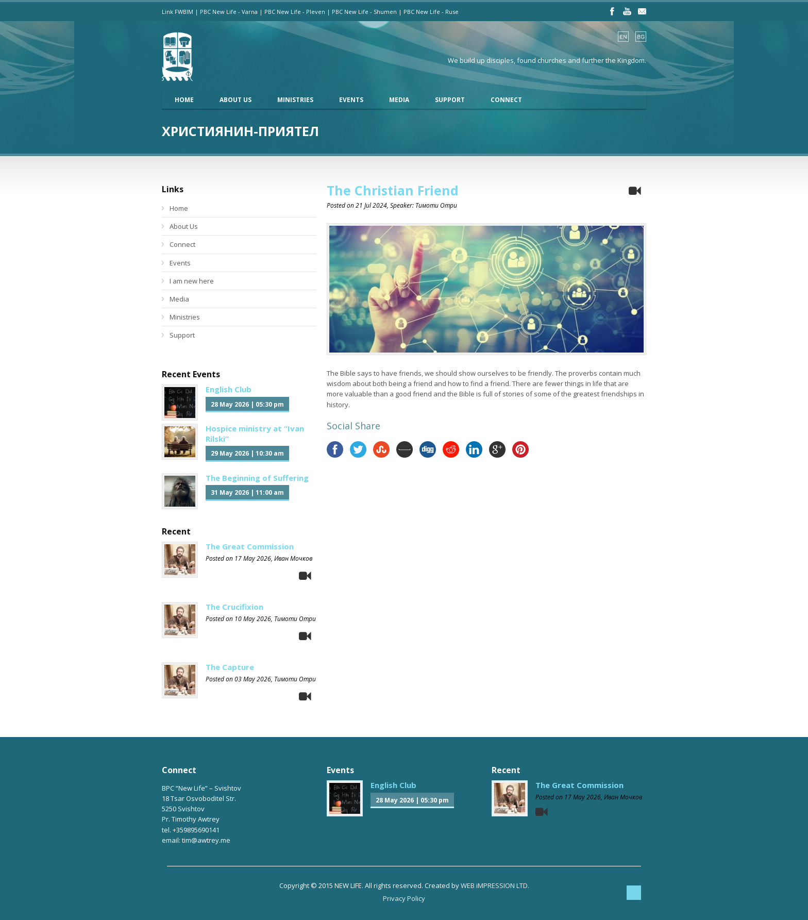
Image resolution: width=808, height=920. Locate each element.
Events (351, 99)
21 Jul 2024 (371, 205)
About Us (235, 99)
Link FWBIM (177, 11)
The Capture (230, 667)
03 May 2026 (252, 679)
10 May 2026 (252, 618)
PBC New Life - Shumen (364, 11)
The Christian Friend (393, 190)
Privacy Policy (404, 898)
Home (184, 99)
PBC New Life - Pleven (294, 11)
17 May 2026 (252, 558)
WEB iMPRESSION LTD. (495, 885)
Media (399, 99)
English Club (228, 389)
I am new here (192, 281)
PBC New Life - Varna (229, 11)
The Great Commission (250, 546)
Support (450, 99)
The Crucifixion (234, 606)
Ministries (295, 99)
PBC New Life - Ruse (431, 11)
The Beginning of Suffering (257, 478)
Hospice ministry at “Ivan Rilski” (255, 433)
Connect (506, 99)
